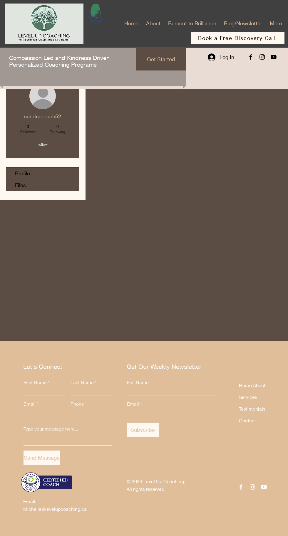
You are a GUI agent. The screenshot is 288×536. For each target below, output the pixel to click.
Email (30, 403)
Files (20, 185)
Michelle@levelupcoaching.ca (55, 509)
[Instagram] (262, 57)
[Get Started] (161, 59)
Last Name (82, 382)
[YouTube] (273, 57)
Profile (22, 173)
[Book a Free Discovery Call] (237, 38)
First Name (35, 382)
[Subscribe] (143, 430)
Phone (77, 403)
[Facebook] (250, 57)
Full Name (138, 382)
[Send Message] (42, 458)
